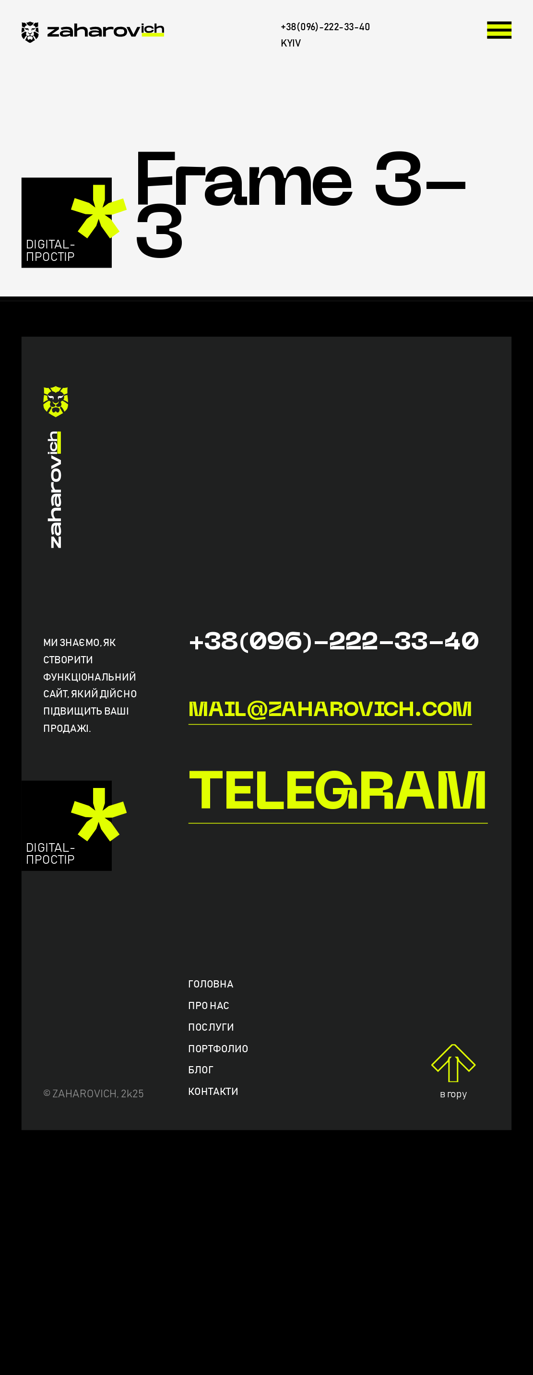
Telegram (337, 795)
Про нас (209, 1006)
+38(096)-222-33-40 (333, 643)
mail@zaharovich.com (330, 710)
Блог (200, 1071)
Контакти (213, 1092)
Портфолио (218, 1049)
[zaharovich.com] (93, 35)
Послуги (211, 1027)
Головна (210, 985)
